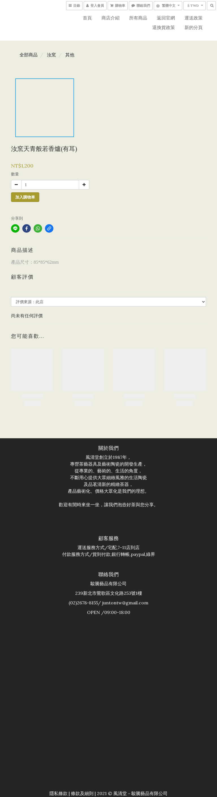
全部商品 (28, 55)
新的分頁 (194, 27)
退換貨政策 (163, 27)
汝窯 (51, 55)
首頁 (87, 18)
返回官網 (166, 18)
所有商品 (138, 18)
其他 (69, 55)
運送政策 (194, 18)
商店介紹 (110, 18)
